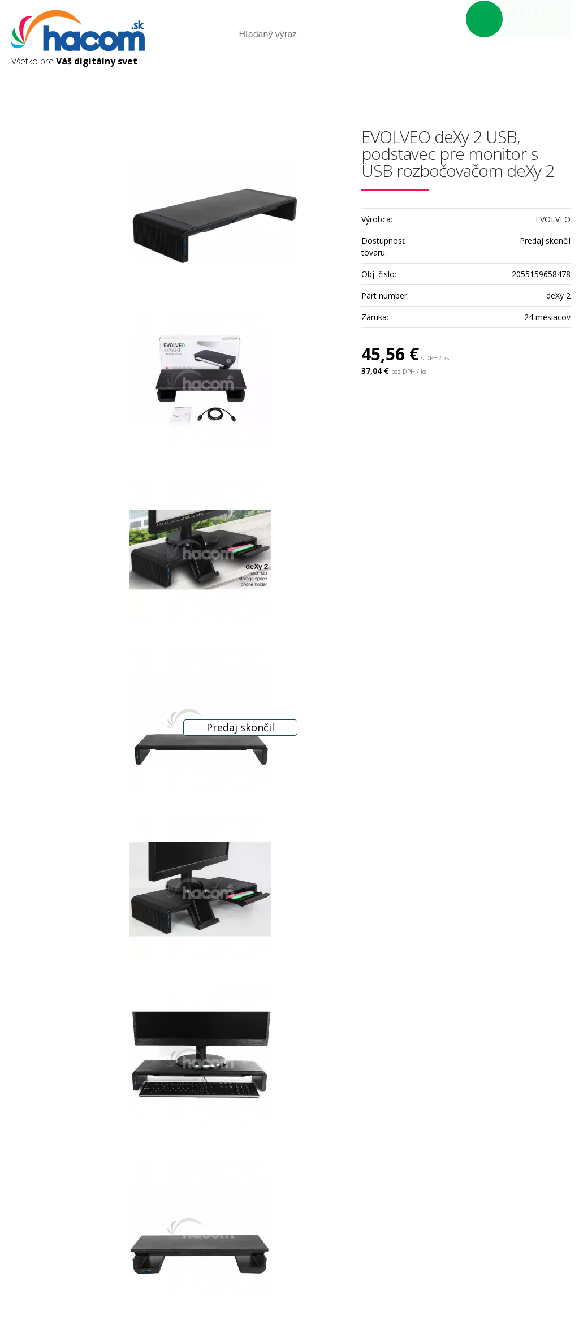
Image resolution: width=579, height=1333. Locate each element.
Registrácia (522, 84)
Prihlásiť (476, 84)
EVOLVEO (553, 219)
